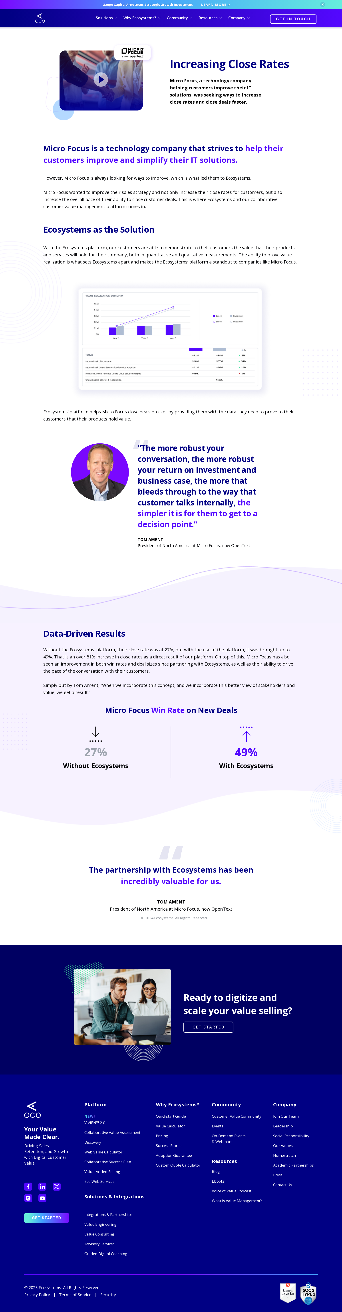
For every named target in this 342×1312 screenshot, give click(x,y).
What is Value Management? (237, 1200)
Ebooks (218, 1181)
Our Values (283, 1145)
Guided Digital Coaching (105, 1253)
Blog (216, 1171)
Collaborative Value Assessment (112, 1132)
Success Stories (169, 1145)
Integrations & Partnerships (108, 1214)
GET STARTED (209, 1027)
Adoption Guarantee (174, 1155)
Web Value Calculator (103, 1152)
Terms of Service (75, 1294)
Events (217, 1126)
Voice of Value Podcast (231, 1190)
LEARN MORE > (215, 4)
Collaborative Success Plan (107, 1161)
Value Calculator (170, 1126)
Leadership (283, 1126)
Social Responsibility (291, 1135)
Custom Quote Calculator (178, 1165)
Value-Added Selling (102, 1171)
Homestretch (284, 1155)
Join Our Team (286, 1116)
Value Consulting (99, 1234)
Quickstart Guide (171, 1116)
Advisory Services (99, 1243)
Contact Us (282, 1184)
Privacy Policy (37, 1294)
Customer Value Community (236, 1116)
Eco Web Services (99, 1181)
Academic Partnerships (293, 1165)
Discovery (92, 1142)
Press (277, 1174)
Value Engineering (100, 1224)
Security (108, 1294)
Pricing (162, 1135)
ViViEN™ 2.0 (94, 1122)
